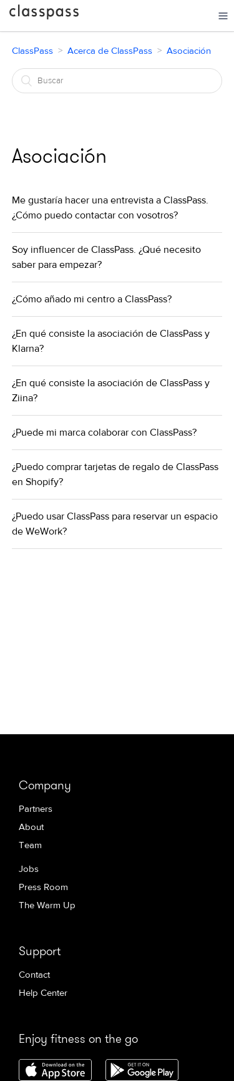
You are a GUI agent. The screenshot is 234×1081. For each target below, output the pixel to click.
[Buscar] (117, 80)
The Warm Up (47, 905)
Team (30, 845)
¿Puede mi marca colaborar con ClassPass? (104, 432)
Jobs (29, 869)
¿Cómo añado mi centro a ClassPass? (92, 299)
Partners (35, 809)
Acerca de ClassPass (109, 51)
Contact (34, 975)
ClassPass (44, 14)
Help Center (43, 993)
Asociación (189, 51)
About (31, 827)
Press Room (43, 887)
